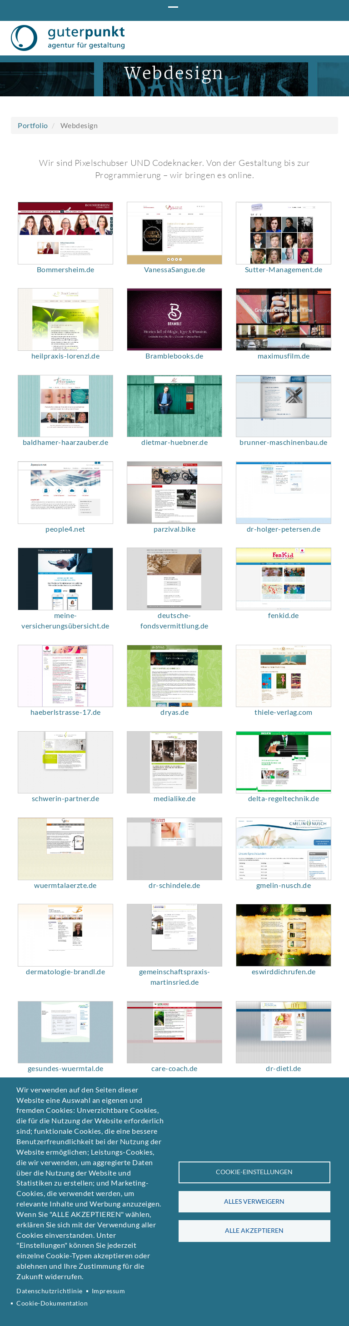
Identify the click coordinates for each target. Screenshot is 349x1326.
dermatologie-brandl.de (65, 1058)
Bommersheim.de (66, 356)
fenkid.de (283, 702)
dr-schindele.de (174, 972)
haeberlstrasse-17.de (65, 799)
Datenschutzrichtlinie (49, 1291)
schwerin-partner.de (66, 885)
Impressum (108, 1291)
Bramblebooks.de (174, 443)
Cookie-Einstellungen (254, 1172)
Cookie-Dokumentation (52, 1303)
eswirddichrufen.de (284, 1058)
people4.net (65, 615)
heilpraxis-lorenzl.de (65, 443)
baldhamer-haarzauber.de (66, 529)
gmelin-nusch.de (283, 972)
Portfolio (33, 212)
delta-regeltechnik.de (283, 885)
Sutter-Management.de (284, 356)
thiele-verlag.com (283, 799)
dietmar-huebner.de (174, 529)
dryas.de (174, 799)
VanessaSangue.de (174, 356)
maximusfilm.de (284, 443)
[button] (65, 320)
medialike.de (174, 885)
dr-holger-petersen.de (284, 615)
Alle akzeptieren (254, 1231)
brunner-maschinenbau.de (283, 529)
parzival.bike (175, 615)
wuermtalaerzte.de (65, 972)
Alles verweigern (254, 1201)
